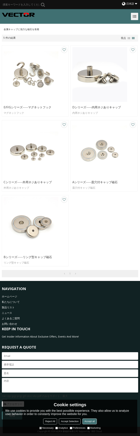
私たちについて (11, 302)
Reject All (50, 421)
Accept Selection (70, 421)
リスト (129, 38)
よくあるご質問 (11, 318)
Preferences (77, 428)
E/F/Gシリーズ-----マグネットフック (27, 107)
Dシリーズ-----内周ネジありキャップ (96, 107)
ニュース (7, 313)
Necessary (46, 428)
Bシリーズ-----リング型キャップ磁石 (28, 257)
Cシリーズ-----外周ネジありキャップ (28, 182)
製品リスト (8, 307)
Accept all (89, 421)
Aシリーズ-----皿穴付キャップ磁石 (95, 182)
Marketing (94, 428)
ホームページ (9, 296)
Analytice (61, 428)
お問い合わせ (9, 323)
